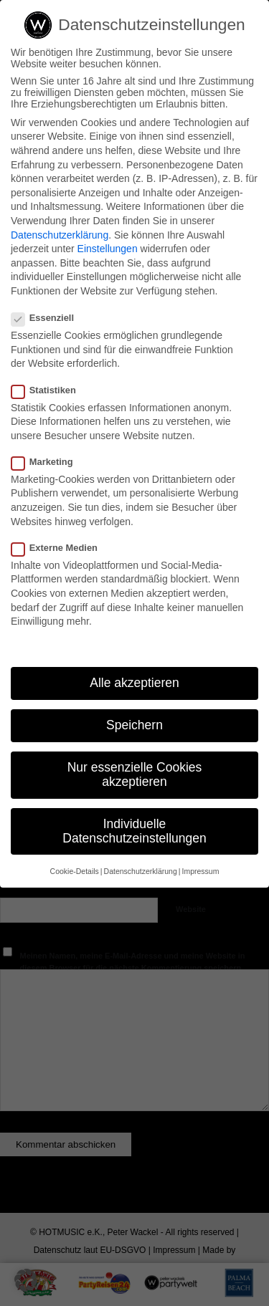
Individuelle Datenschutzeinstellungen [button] (134, 831)
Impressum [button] (200, 871)
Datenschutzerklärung (59, 235)
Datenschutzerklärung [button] (140, 871)
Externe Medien (60, 547)
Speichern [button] (134, 725)
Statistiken (49, 390)
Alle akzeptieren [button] (134, 683)
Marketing (48, 461)
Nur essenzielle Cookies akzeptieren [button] (134, 774)
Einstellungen (107, 248)
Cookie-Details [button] (74, 871)
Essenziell (48, 317)
